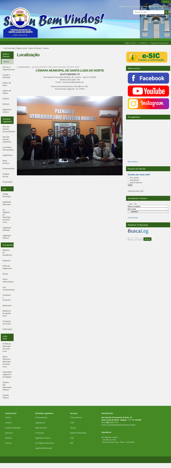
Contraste (155, 6)
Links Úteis (5, 337)
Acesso (8, 417)
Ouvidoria (143, 43)
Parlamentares (41, 417)
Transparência (8, 245)
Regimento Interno (43, 438)
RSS (71, 443)
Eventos (8, 443)
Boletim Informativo (78, 433)
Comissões (39, 433)
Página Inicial (130, 43)
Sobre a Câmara (35, 48)
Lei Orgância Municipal (44, 443)
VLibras (165, 6)
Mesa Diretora (41, 427)
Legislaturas (40, 422)
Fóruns (73, 427)
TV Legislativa (134, 117)
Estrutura (9, 433)
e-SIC (72, 422)
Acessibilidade (141, 6)
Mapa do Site (127, 6)
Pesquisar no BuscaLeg (138, 225)
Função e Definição (13, 427)
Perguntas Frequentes (160, 43)
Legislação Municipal (43, 448)
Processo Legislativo (7, 120)
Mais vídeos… (133, 161)
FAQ (72, 438)
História (8, 422)
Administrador (25, 67)
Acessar (166, 1)
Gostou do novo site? (139, 174)
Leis (4, 189)
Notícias (8, 438)
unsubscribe (133, 217)
